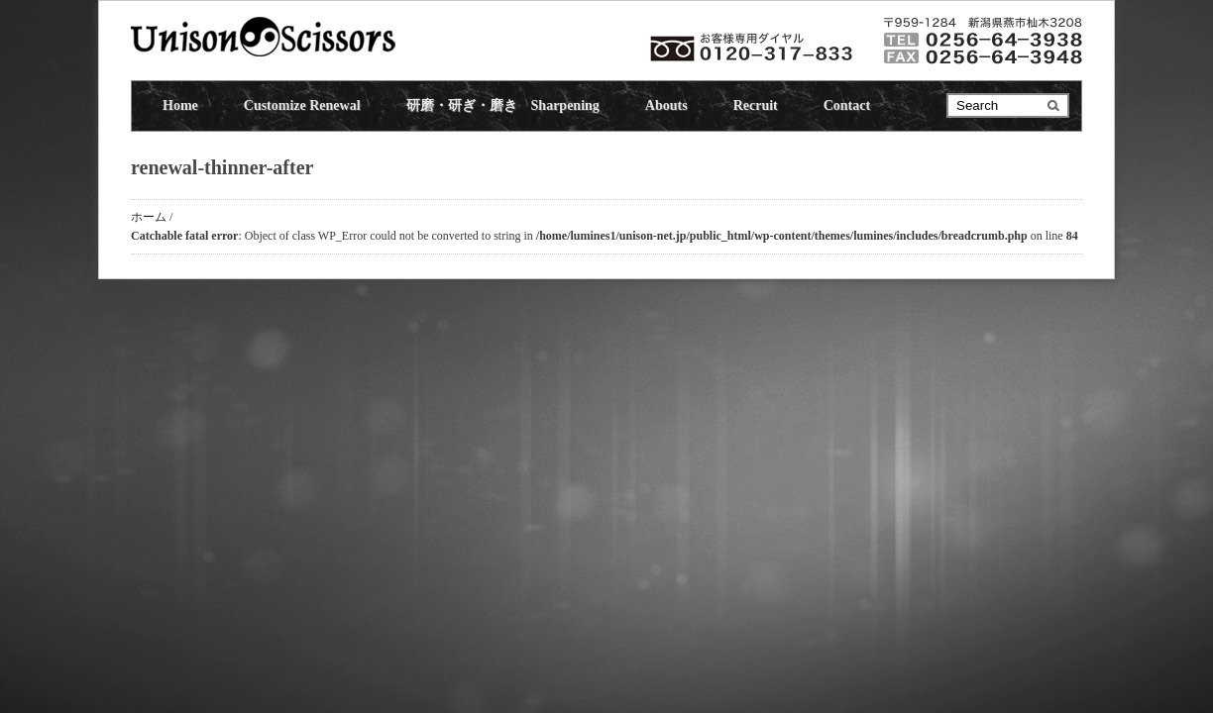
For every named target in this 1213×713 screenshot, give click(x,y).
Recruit (755, 105)
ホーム (148, 217)
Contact (847, 105)
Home (180, 105)
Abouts (666, 105)
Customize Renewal (302, 105)
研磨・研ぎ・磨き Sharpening (503, 105)
